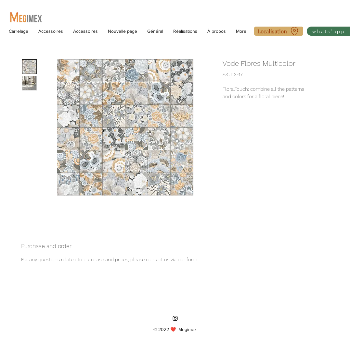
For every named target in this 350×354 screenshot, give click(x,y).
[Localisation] (278, 31)
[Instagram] (175, 318)
